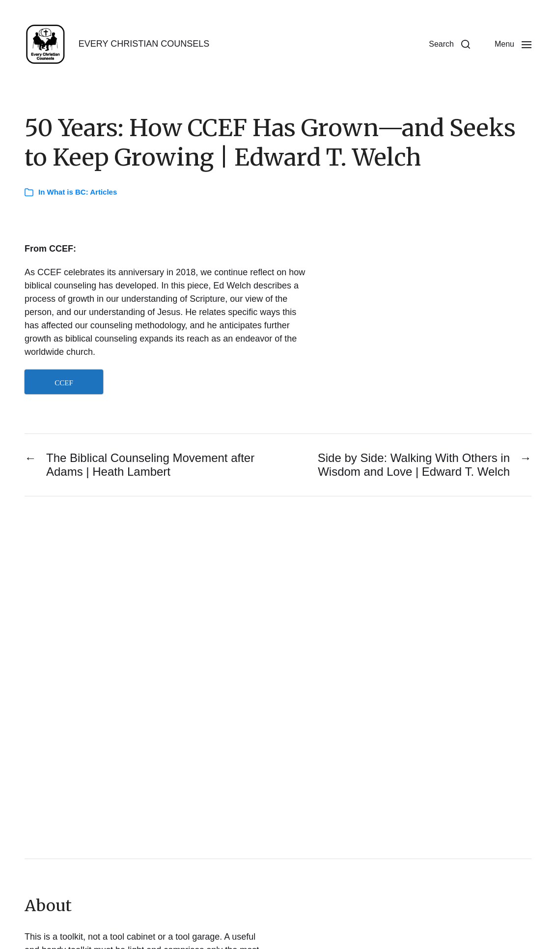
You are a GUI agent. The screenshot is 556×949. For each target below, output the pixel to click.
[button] (449, 44)
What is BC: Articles (82, 192)
